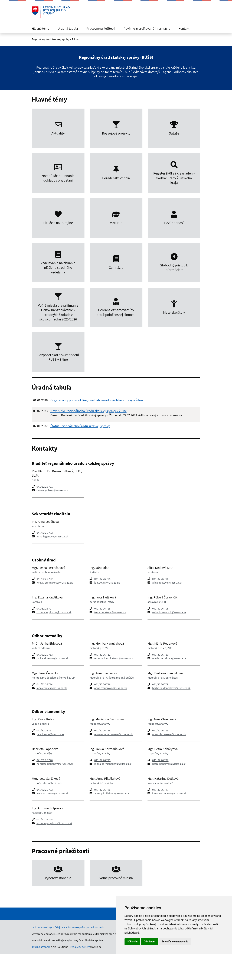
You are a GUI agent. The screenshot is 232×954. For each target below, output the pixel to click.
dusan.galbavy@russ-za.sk (52, 490)
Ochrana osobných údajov (47, 927)
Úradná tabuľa (68, 28)
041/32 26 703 (45, 532)
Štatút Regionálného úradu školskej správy (80, 426)
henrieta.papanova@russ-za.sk (55, 763)
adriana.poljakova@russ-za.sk (54, 823)
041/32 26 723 (45, 789)
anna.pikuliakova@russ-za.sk (111, 793)
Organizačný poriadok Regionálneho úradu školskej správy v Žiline (96, 400)
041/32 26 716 (102, 684)
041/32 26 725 (102, 608)
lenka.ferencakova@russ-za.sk (55, 582)
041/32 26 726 (102, 789)
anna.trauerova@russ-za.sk (110, 688)
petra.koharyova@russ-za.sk (169, 763)
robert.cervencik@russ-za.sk (169, 612)
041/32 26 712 (102, 654)
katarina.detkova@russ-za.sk (169, 793)
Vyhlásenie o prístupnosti (79, 927)
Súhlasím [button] (132, 941)
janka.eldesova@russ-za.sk (53, 658)
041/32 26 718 (102, 730)
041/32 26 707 (45, 608)
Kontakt (183, 28)
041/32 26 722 (160, 760)
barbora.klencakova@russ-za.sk (171, 688)
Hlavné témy (40, 28)
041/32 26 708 (160, 608)
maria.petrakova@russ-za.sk (169, 658)
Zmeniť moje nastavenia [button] (175, 941)
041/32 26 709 (160, 684)
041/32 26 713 (45, 654)
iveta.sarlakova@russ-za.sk (53, 793)
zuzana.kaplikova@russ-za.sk (54, 612)
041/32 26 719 (160, 730)
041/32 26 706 (160, 579)
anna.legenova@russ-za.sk (52, 536)
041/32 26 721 (102, 760)
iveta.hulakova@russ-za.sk (110, 612)
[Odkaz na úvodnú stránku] (51, 12)
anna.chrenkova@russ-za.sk (169, 734)
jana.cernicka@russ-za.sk (52, 688)
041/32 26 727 (160, 789)
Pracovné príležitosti (100, 28)
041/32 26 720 (45, 760)
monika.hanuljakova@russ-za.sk (113, 658)
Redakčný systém (80, 947)
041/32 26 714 (45, 684)
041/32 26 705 (102, 579)
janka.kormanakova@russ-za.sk (113, 763)
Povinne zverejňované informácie (147, 28)
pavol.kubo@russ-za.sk (50, 734)
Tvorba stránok (41, 947)
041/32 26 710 (160, 654)
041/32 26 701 (45, 486)
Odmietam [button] (149, 941)
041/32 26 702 (45, 579)
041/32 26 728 (45, 819)
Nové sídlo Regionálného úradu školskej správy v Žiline (88, 411)
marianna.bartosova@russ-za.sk (113, 734)
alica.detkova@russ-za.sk (167, 582)
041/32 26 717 (45, 730)
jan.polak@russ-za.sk (107, 582)
